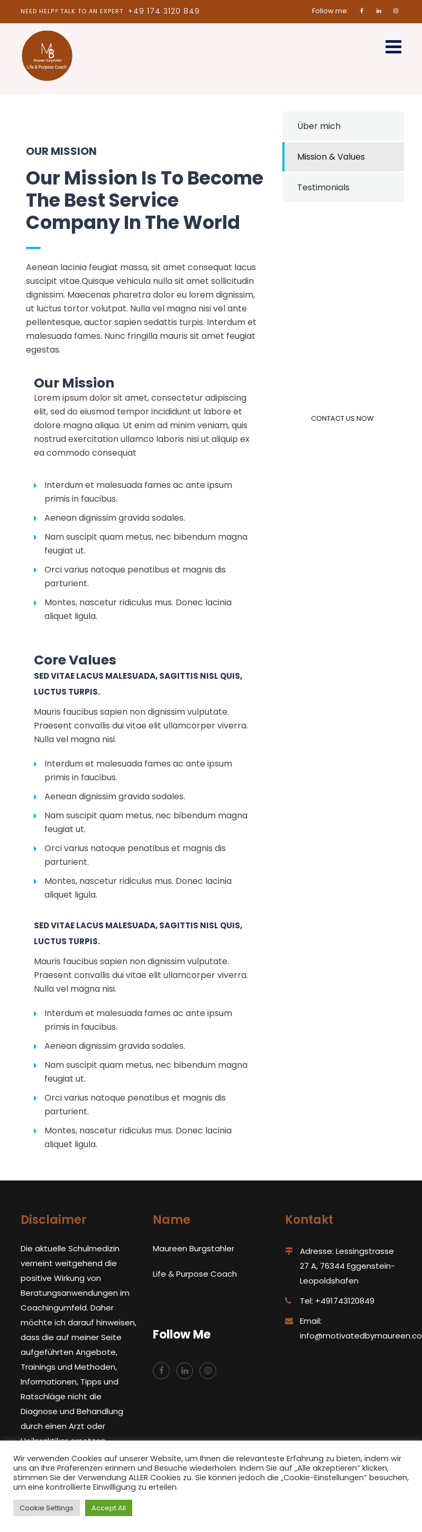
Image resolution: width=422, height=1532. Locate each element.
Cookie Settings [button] (47, 1508)
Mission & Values (331, 157)
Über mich (319, 126)
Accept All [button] (108, 1508)
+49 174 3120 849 (164, 11)
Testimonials (323, 187)
